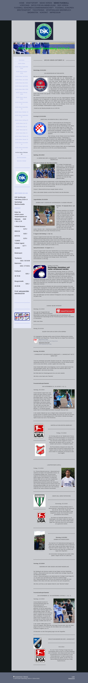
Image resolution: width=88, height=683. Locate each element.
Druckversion (18, 676)
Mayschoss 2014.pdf (44, 342)
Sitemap (25, 676)
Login (73, 676)
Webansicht (71, 678)
